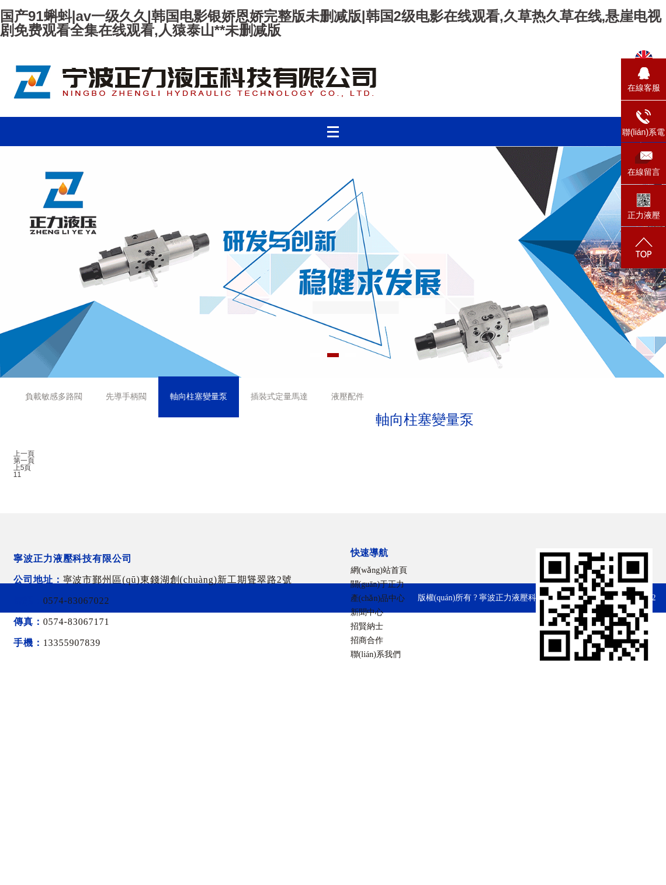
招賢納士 (367, 626)
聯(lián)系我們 (376, 654)
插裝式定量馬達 (279, 396)
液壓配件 (347, 396)
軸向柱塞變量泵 (198, 396)
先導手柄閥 (126, 396)
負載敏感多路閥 (53, 396)
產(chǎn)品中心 (378, 598)
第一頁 (23, 461)
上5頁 (22, 468)
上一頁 (23, 454)
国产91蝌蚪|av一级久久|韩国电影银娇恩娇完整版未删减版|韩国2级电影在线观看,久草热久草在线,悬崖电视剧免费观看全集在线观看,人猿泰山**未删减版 (330, 23)
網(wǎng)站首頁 (379, 570)
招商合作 (367, 640)
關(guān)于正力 (378, 584)
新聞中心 (367, 612)
